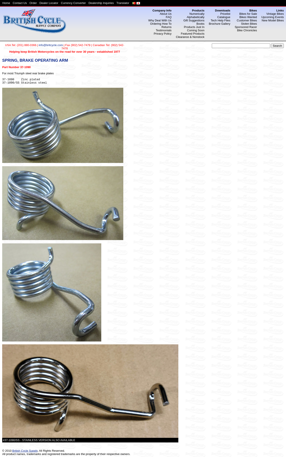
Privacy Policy (163, 33)
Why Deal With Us (160, 20)
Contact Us (20, 3)
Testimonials (164, 30)
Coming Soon (196, 30)
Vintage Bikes (275, 13)
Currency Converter (73, 3)
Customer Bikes (247, 20)
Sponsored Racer (246, 27)
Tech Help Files (220, 20)
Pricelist (225, 13)
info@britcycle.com (51, 45)
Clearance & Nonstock (190, 37)
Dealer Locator (48, 3)
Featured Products (192, 33)
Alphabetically (195, 17)
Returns (167, 27)
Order (33, 3)
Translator (122, 3)
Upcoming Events (272, 17)
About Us (166, 13)
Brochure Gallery (219, 23)
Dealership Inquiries (101, 3)
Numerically (196, 13)
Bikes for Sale (248, 13)
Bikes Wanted (248, 17)
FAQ (169, 17)
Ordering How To (161, 23)
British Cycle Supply (25, 450)
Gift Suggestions (193, 20)
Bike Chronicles (247, 30)
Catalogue (223, 17)
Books (200, 23)
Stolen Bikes (249, 23)
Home (6, 3)
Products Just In (194, 27)
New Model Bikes (273, 20)
